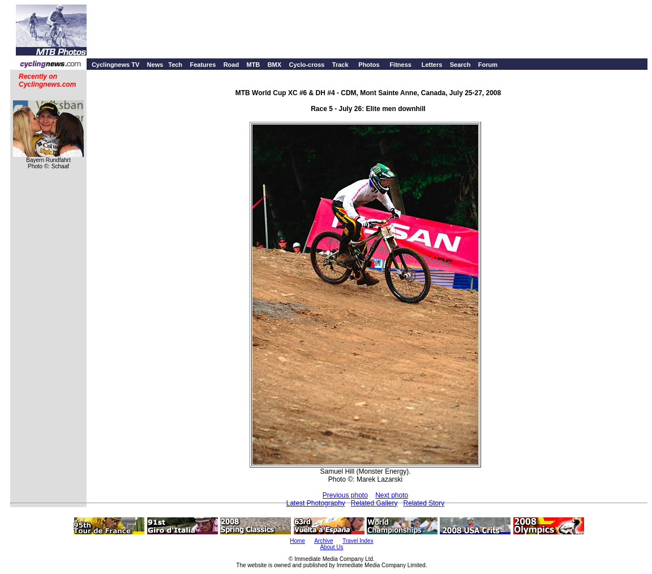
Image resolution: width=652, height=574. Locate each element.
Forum (487, 64)
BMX (274, 64)
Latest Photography (315, 503)
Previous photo (345, 495)
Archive (323, 541)
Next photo (391, 495)
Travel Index (358, 541)
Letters (432, 64)
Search (460, 64)
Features (203, 64)
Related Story (424, 503)
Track (340, 64)
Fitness (400, 64)
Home (297, 541)
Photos (368, 64)
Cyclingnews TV (115, 64)
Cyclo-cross (306, 64)
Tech (175, 64)
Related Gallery (374, 503)
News (155, 64)
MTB (253, 64)
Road (231, 64)
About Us (331, 547)
